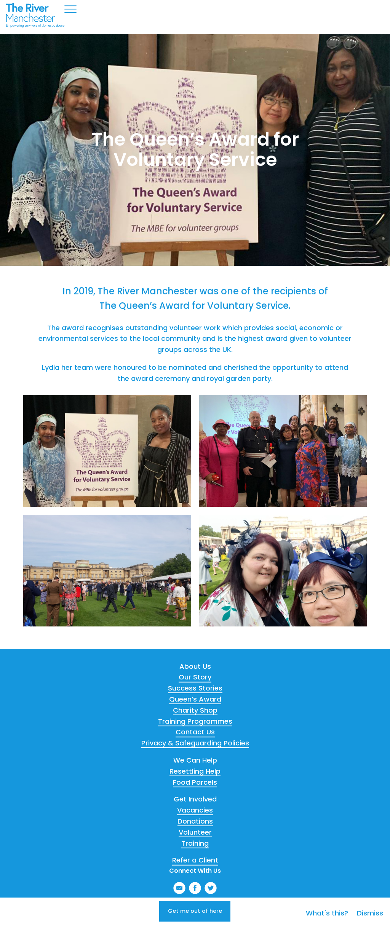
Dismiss (370, 908)
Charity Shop (195, 710)
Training (195, 843)
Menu (70, 9)
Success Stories (195, 688)
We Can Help (195, 760)
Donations (195, 821)
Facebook (195, 888)
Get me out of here (195, 908)
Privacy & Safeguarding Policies (195, 743)
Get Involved (195, 799)
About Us (195, 666)
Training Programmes (195, 721)
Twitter (211, 888)
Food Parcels (195, 782)
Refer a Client (195, 860)
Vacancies (195, 810)
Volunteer (195, 832)
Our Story (195, 677)
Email (179, 888)
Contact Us (195, 732)
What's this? (328, 908)
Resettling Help (195, 771)
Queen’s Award (195, 699)
